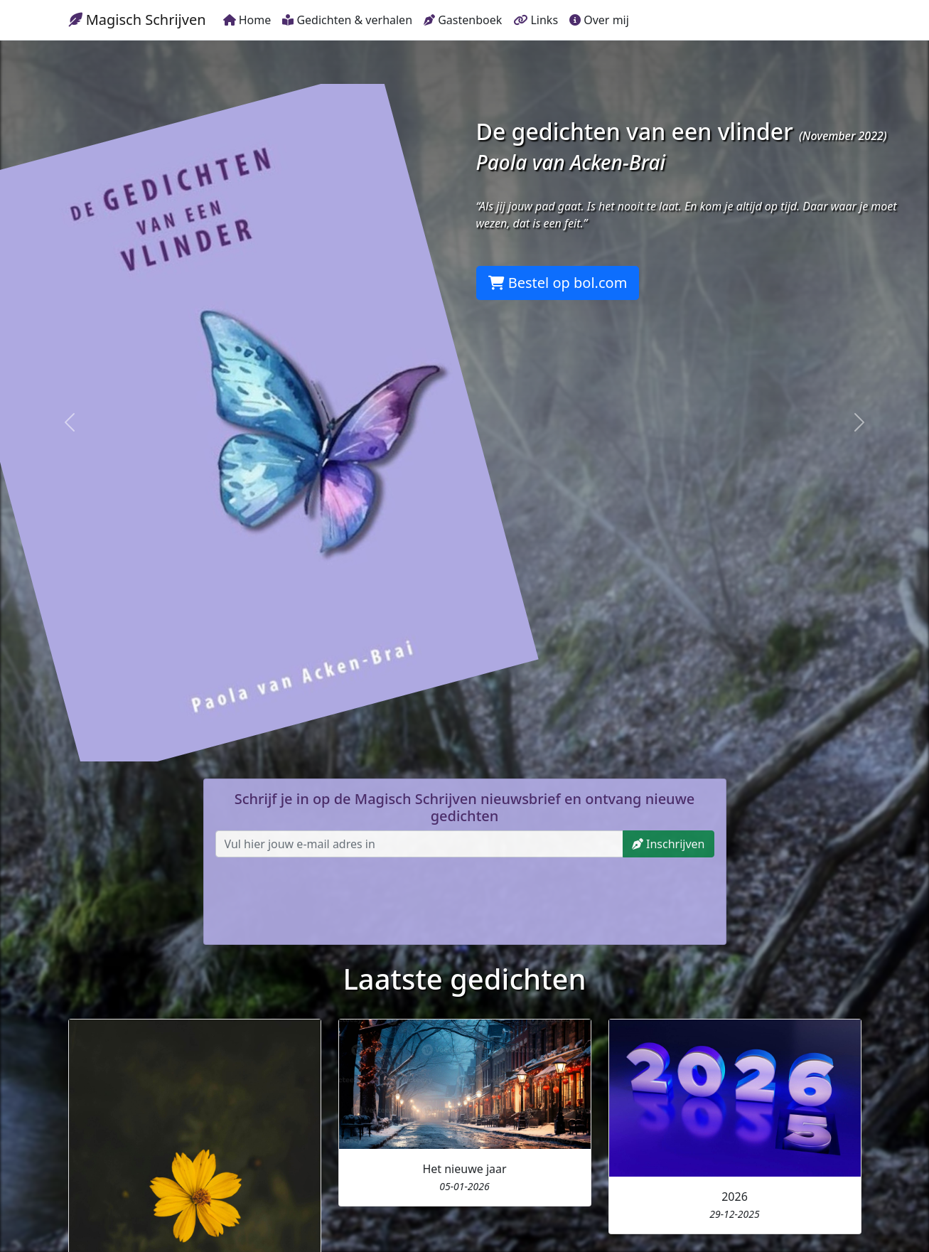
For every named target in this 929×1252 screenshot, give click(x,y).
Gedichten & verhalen (347, 20)
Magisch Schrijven (137, 19)
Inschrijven (668, 844)
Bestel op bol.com (558, 282)
